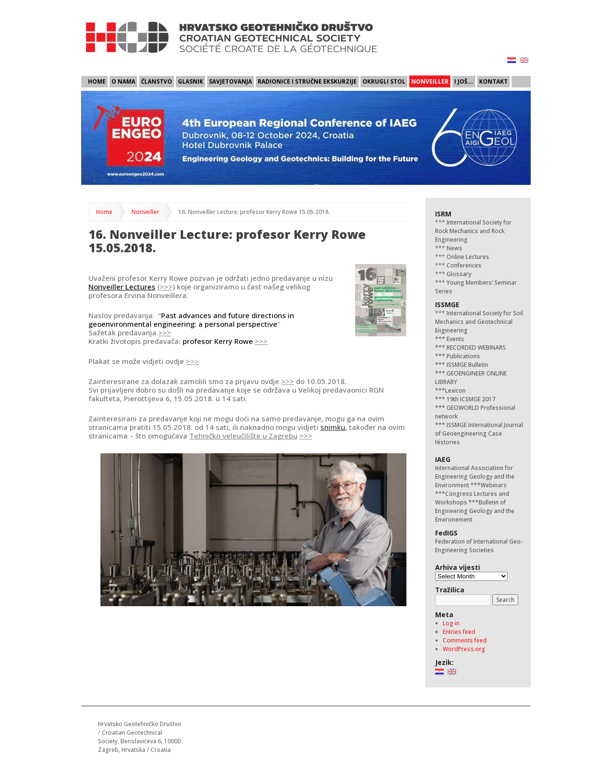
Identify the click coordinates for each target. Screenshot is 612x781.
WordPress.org (464, 649)
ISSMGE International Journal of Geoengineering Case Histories (479, 433)
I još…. (463, 81)
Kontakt (493, 81)
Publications (462, 356)
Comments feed (465, 640)
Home (97, 81)
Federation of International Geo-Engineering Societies (479, 545)
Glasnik (190, 81)
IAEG (442, 459)
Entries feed (459, 632)
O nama (123, 81)
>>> (166, 286)
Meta (444, 614)
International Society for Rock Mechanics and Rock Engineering (473, 231)
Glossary (458, 274)
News (453, 248)
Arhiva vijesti (457, 567)
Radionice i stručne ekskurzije (307, 81)
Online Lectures (467, 257)
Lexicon (455, 390)
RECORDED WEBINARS (475, 347)
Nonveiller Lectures (121, 286)
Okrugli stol (383, 81)
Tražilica (449, 589)
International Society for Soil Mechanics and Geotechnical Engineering (479, 321)
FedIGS (446, 532)
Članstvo (156, 81)
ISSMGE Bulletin (466, 365)
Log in (451, 623)
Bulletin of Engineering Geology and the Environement (474, 511)
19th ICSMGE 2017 (470, 399)
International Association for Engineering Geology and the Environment (474, 476)
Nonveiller (429, 81)
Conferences (463, 265)
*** (440, 339)
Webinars (494, 485)
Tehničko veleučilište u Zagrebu (243, 435)
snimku (332, 427)
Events (454, 339)
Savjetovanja (230, 81)
